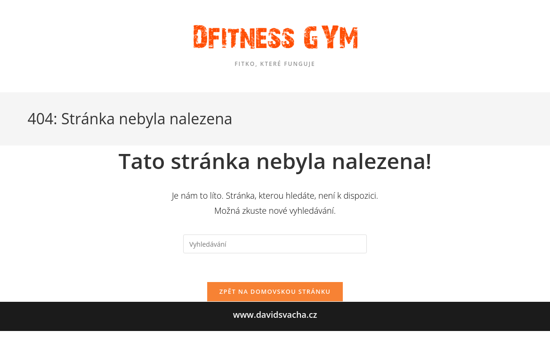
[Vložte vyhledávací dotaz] (275, 243)
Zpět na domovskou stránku (275, 291)
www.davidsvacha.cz (275, 323)
